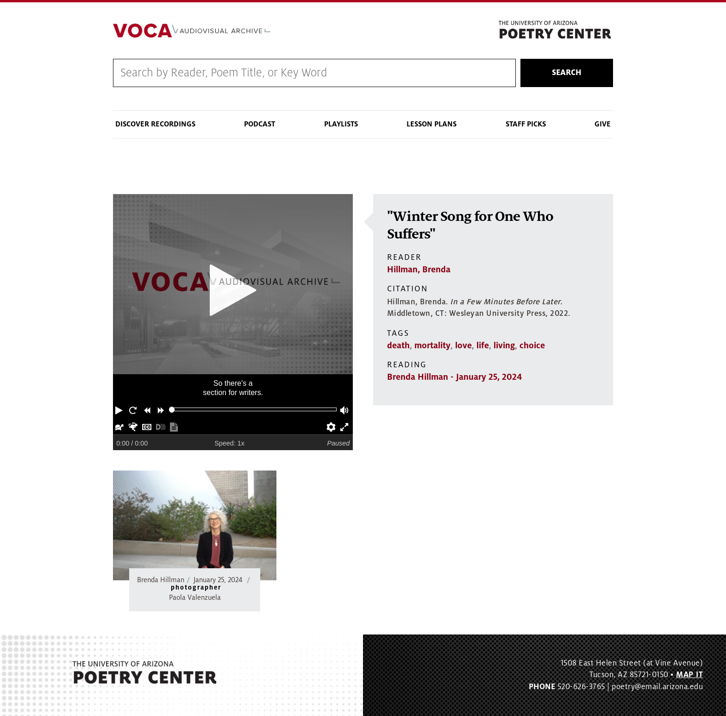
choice (532, 345)
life (482, 345)
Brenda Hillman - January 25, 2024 (454, 377)
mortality (432, 345)
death (398, 345)
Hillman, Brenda (419, 269)
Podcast (259, 124)
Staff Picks (526, 124)
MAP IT (689, 675)
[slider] (172, 410)
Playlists (341, 124)
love (463, 345)
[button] (119, 409)
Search (567, 73)
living (504, 345)
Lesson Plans (432, 124)
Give (603, 124)
